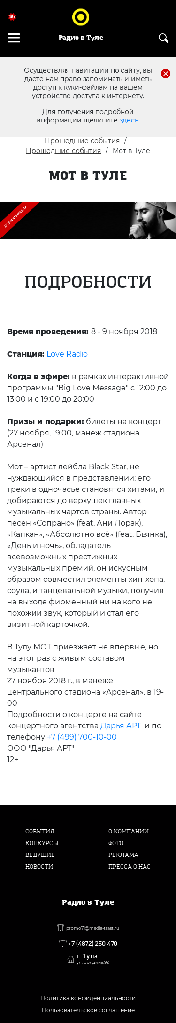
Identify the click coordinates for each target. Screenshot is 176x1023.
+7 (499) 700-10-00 (82, 737)
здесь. (130, 120)
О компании (128, 831)
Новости (39, 866)
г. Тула (93, 959)
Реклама (123, 855)
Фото (115, 843)
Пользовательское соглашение (88, 1010)
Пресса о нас (129, 866)
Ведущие (40, 855)
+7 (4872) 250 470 (93, 943)
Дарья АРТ (120, 725)
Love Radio (67, 354)
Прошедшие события (82, 141)
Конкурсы (41, 843)
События (39, 831)
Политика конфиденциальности (88, 997)
